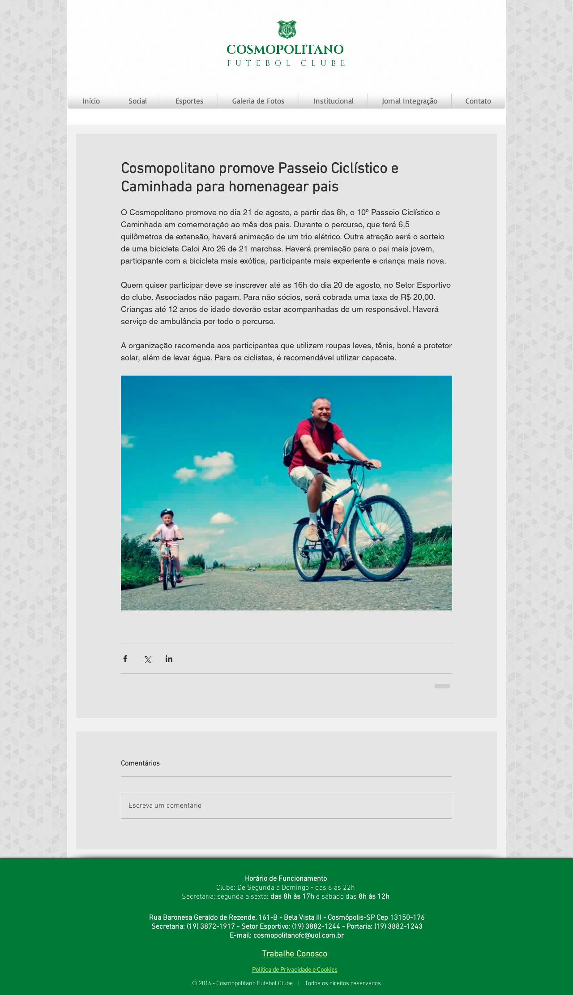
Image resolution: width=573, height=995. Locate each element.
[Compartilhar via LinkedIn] (169, 658)
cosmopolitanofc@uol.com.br (298, 935)
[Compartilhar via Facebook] (125, 658)
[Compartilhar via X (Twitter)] (147, 658)
